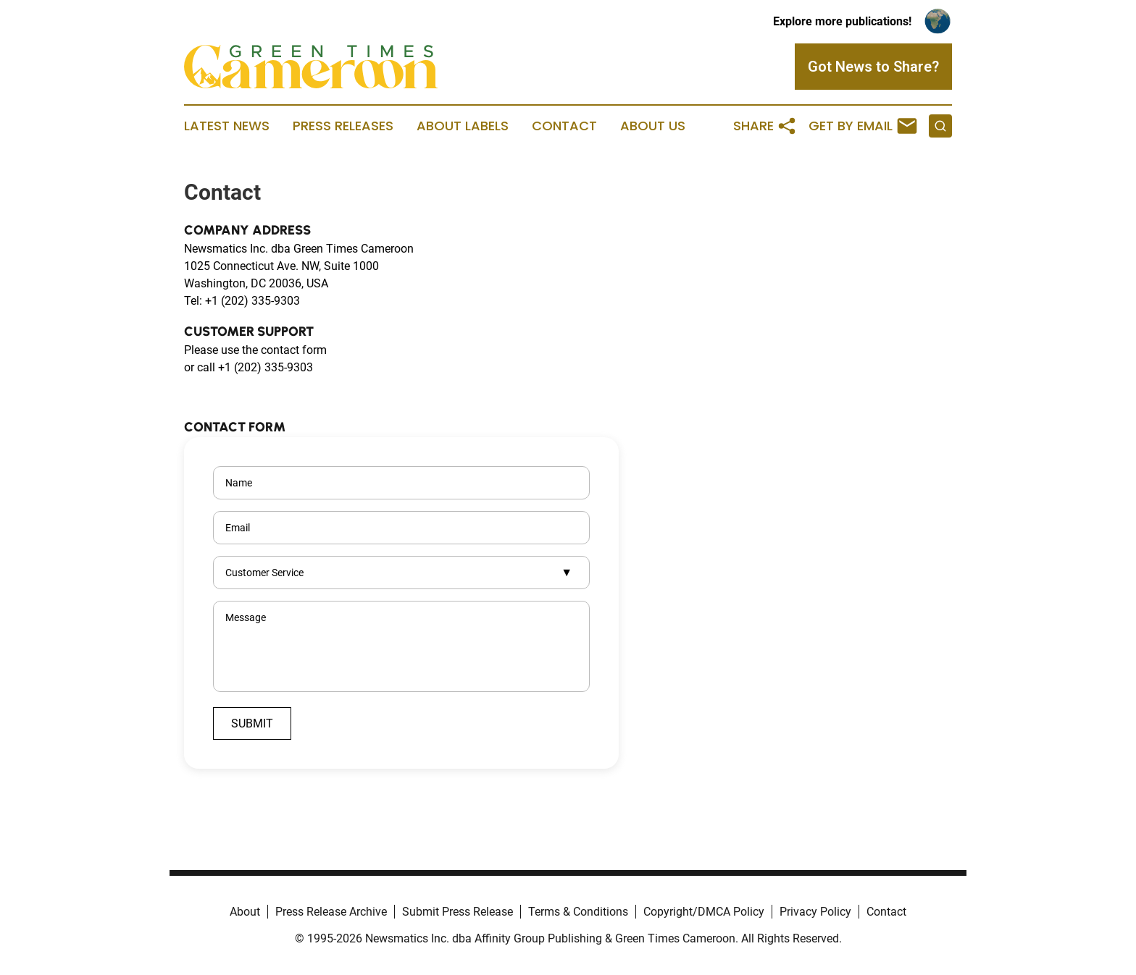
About (245, 912)
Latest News (227, 126)
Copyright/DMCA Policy (703, 912)
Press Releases (343, 126)
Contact (564, 126)
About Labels (463, 126)
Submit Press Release (457, 912)
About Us (652, 126)
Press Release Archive (331, 912)
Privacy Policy (815, 912)
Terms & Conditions (578, 912)
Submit (252, 723)
